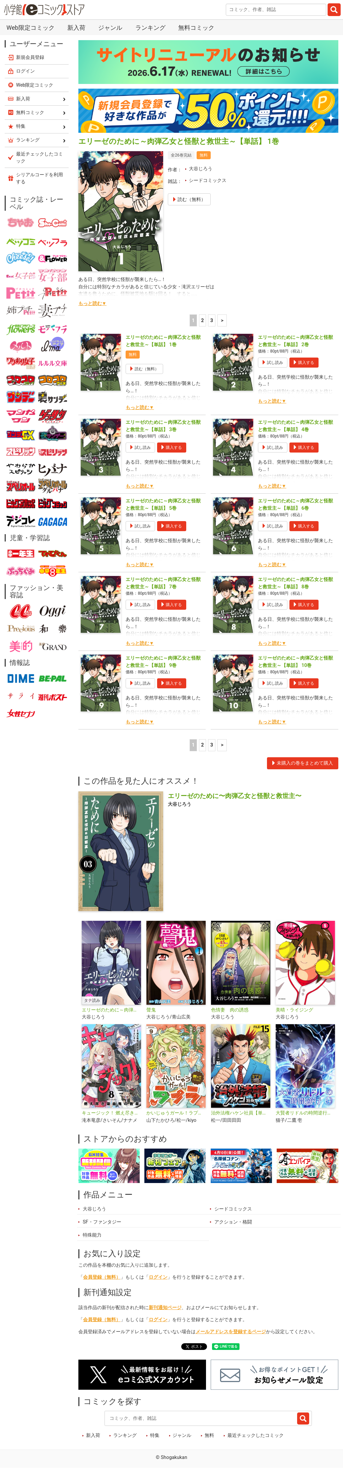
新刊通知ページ (165, 1307)
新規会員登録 (30, 57)
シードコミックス (207, 180)
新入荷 (76, 27)
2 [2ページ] (202, 320)
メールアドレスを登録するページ (231, 1332)
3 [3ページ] (211, 320)
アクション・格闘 (233, 1222)
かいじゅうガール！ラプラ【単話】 (176, 1113)
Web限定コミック (30, 27)
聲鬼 (151, 1010)
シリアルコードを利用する (39, 178)
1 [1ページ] (193, 320)
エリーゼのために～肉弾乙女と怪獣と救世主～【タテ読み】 (111, 1010)
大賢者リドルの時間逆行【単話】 (305, 1113)
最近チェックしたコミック (255, 1435)
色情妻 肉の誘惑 (230, 1010)
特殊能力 (92, 1235)
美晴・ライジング (294, 1010)
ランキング (150, 27)
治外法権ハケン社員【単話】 (240, 1113)
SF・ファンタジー (102, 1222)
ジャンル (110, 27)
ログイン (158, 1277)
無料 (209, 1435)
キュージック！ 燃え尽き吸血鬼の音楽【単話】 (111, 1113)
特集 (154, 1435)
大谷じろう (200, 169)
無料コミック (196, 27)
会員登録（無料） (102, 1277)
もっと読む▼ (92, 303)
